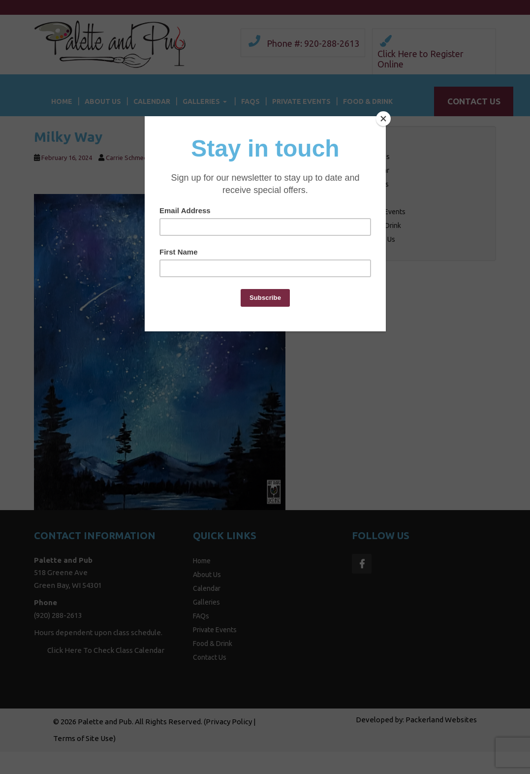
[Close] (383, 118)
